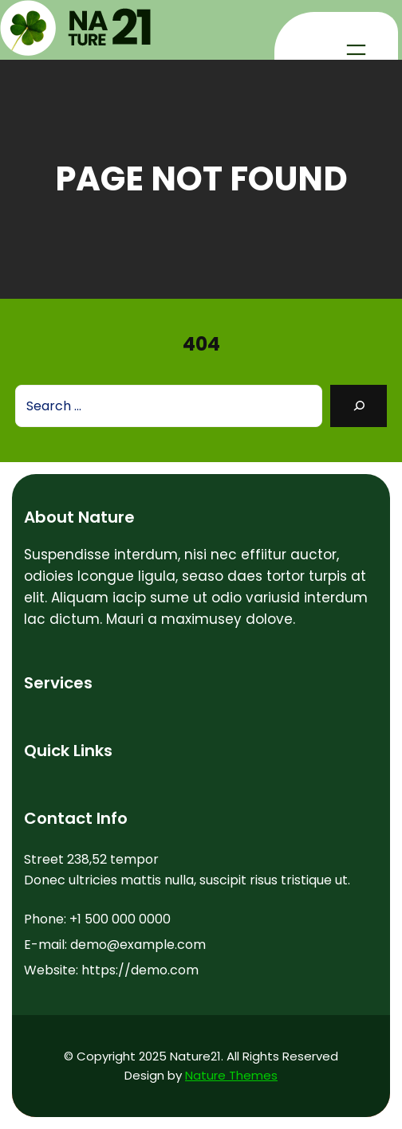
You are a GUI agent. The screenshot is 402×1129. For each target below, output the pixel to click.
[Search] (358, 406)
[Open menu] (356, 50)
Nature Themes (231, 1075)
